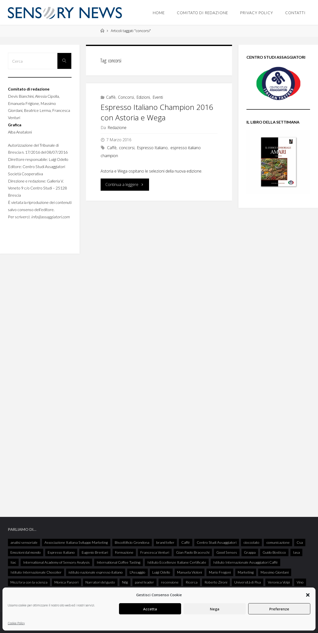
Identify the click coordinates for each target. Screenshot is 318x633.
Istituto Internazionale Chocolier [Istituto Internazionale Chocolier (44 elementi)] (36, 571)
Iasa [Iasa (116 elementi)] (296, 551)
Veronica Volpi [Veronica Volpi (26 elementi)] (279, 581)
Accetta (150, 608)
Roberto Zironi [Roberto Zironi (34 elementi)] (215, 581)
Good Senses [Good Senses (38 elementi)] (226, 551)
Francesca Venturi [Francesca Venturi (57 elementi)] (154, 551)
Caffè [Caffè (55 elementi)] (185, 542)
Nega (214, 608)
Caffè (111, 97)
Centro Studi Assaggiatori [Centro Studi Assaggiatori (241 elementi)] (217, 542)
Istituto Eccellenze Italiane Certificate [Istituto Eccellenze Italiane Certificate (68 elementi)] (176, 561)
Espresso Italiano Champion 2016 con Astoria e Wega (157, 112)
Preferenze (279, 608)
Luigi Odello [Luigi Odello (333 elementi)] (161, 571)
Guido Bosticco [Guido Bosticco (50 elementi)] (274, 551)
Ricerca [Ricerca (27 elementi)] (192, 581)
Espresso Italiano (152, 147)
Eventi (158, 97)
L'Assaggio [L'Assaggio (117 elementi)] (137, 571)
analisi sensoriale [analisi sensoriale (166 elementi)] (24, 542)
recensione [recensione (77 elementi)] (170, 581)
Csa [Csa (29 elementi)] (300, 542)
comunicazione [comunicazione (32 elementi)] (278, 542)
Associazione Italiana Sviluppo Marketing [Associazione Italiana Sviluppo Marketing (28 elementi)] (76, 542)
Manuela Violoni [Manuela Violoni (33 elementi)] (189, 571)
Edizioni (143, 97)
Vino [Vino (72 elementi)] (300, 581)
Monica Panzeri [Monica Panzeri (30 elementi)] (66, 581)
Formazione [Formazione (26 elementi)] (124, 551)
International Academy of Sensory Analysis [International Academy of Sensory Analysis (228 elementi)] (56, 561)
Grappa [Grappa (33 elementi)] (250, 551)
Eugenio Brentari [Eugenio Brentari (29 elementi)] (95, 551)
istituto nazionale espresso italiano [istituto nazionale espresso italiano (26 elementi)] (96, 571)
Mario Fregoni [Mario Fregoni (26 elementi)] (220, 571)
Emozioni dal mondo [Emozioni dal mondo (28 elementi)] (25, 551)
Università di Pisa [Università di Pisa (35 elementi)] (247, 581)
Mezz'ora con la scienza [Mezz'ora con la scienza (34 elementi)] (28, 581)
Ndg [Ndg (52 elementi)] (125, 581)
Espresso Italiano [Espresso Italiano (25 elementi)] (61, 551)
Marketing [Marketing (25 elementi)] (246, 571)
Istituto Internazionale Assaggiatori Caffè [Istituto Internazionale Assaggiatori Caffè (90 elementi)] (245, 561)
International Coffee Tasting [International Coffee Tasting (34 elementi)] (118, 561)
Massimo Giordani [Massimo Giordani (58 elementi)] (275, 571)
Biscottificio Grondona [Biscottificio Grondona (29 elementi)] (132, 542)
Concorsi (126, 97)
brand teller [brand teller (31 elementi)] (165, 542)
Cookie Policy (16, 623)
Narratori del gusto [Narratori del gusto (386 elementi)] (100, 581)
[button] (307, 594)
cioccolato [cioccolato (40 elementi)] (251, 542)
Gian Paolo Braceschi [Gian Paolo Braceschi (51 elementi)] (192, 551)
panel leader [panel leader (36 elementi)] (144, 581)
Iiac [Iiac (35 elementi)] (13, 561)
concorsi (126, 147)
